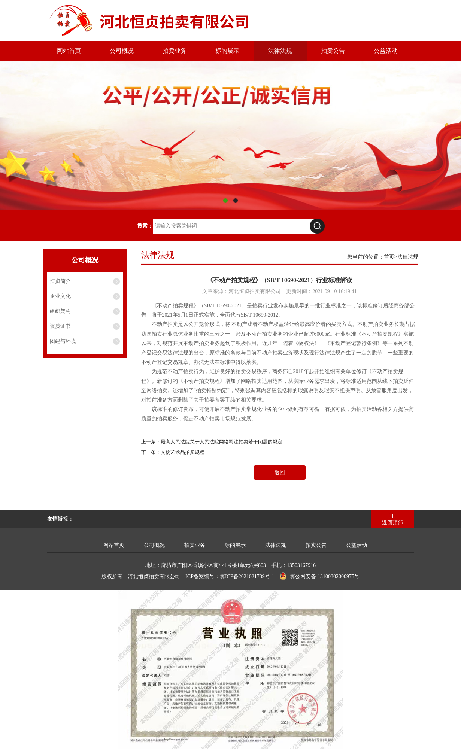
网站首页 (69, 51)
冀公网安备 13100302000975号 (319, 576)
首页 (389, 257)
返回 (280, 472)
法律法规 (280, 51)
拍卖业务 (174, 51)
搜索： (145, 226)
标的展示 (227, 51)
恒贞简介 (60, 281)
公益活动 (386, 51)
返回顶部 (392, 522)
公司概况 (122, 51)
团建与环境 (63, 341)
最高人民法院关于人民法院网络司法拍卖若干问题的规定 (221, 442)
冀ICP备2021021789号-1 (247, 576)
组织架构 (60, 311)
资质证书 (60, 326)
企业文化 (60, 296)
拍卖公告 (333, 51)
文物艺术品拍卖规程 (182, 452)
